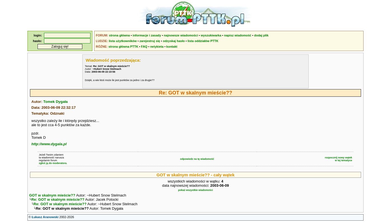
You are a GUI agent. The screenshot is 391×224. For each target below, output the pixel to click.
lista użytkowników (123, 41)
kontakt (171, 46)
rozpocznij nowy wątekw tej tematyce (338, 159)
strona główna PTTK (123, 46)
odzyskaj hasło (174, 41)
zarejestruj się (149, 41)
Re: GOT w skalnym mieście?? (57, 200)
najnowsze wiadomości (181, 35)
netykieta (157, 46)
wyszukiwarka (211, 35)
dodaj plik (261, 35)
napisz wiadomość (237, 35)
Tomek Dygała (55, 102)
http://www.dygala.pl (49, 144)
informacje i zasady (147, 35)
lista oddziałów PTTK (203, 41)
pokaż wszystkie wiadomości (195, 190)
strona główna (119, 35)
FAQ (144, 46)
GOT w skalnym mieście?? (52, 195)
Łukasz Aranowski (45, 218)
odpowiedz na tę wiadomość (197, 159)
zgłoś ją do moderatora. (53, 163)
